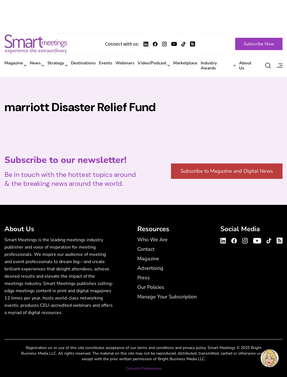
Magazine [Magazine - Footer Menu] (148, 258)
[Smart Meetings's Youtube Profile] (174, 44)
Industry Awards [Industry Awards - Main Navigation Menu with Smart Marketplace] (209, 65)
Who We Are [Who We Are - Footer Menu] (152, 239)
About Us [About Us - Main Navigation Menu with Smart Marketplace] (245, 65)
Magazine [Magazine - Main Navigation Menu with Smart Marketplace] (13, 63)
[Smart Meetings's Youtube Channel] (257, 240)
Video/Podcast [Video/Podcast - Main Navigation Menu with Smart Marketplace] (152, 63)
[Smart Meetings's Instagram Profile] (164, 44)
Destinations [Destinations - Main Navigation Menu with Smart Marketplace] (83, 63)
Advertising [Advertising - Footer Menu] (150, 268)
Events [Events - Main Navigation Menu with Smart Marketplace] (105, 63)
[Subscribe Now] (259, 44)
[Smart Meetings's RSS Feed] (192, 43)
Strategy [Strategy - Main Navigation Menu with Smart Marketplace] (55, 63)
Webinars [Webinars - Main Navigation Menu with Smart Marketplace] (124, 63)
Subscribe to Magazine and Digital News (226, 171)
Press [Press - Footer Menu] (143, 277)
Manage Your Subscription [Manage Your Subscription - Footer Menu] (167, 296)
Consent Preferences (144, 368)
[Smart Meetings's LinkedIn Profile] (146, 44)
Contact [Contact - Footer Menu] (145, 249)
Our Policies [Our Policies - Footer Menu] (150, 287)
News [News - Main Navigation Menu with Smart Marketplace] (35, 63)
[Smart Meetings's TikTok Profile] (183, 44)
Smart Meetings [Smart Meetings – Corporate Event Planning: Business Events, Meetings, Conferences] (35, 44)
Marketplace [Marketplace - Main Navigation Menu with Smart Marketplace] (185, 63)
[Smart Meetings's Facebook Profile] (155, 44)
